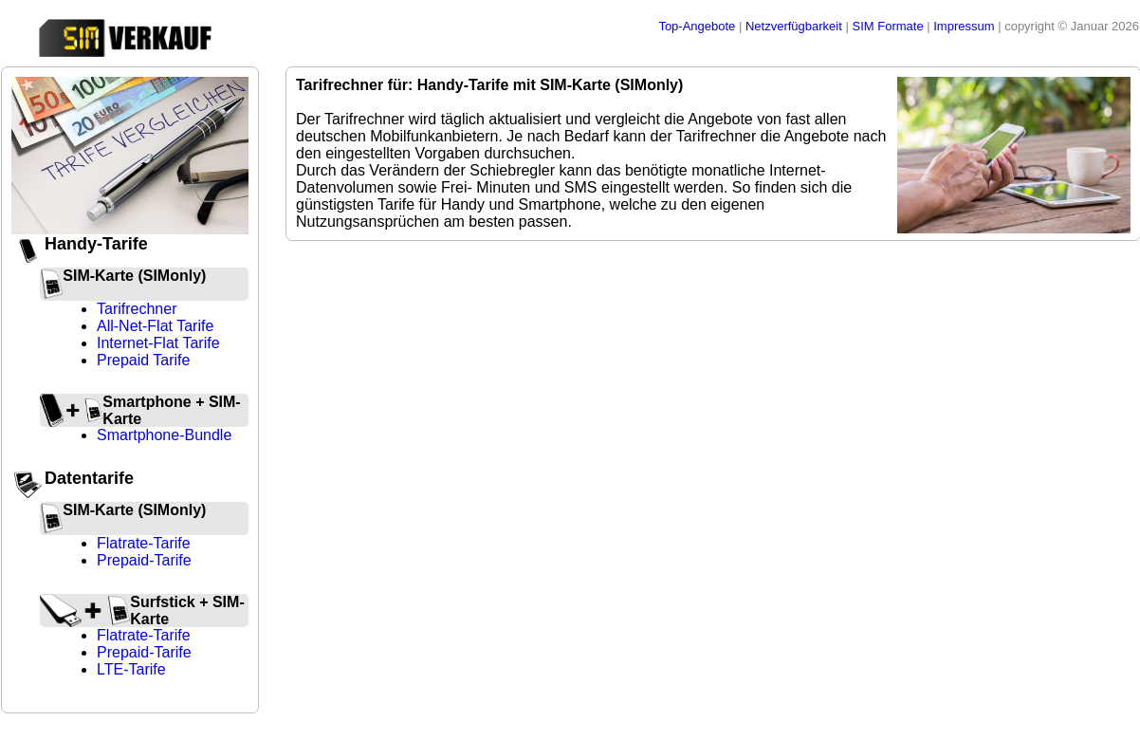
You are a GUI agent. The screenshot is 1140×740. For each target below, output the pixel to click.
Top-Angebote (698, 26)
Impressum (965, 26)
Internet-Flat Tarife (158, 343)
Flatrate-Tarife (144, 543)
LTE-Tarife (131, 669)
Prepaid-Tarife (144, 560)
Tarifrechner (136, 309)
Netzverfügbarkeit (795, 26)
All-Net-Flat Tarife (155, 326)
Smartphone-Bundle (164, 435)
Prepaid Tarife (143, 360)
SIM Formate (889, 26)
